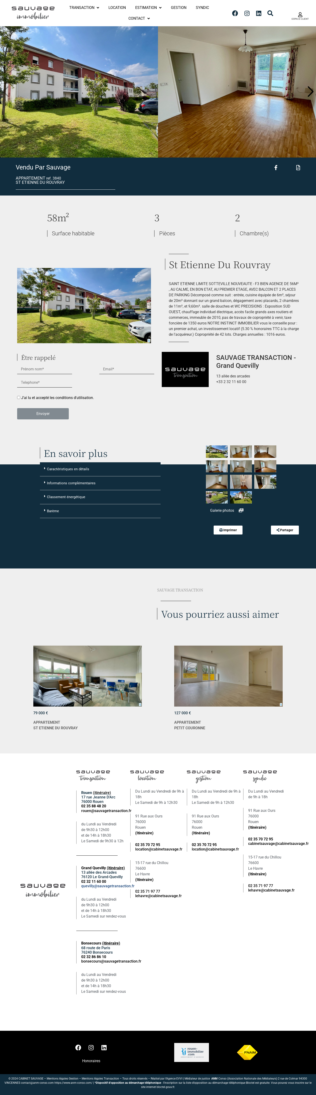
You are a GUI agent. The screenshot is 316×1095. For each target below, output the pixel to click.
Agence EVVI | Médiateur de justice (188, 1078)
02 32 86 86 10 (93, 957)
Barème (51, 510)
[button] (310, 92)
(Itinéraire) (144, 833)
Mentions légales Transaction (100, 1078)
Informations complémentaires (70, 483)
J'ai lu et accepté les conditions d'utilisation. (57, 397)
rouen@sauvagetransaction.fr (106, 811)
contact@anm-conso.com (37, 1082)
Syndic (202, 7)
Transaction (84, 8)
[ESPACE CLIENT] (300, 14)
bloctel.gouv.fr (165, 1087)
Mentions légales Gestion (62, 1078)
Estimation (148, 8)
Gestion (178, 7)
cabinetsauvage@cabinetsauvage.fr (278, 843)
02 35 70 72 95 (260, 839)
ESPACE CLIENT (300, 19)
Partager (286, 530)
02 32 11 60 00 (93, 881)
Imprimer (230, 530)
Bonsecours (100, 943)
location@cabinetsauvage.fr (158, 849)
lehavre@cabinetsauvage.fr (158, 896)
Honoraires (91, 1061)
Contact (139, 18)
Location (117, 7)
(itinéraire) (102, 792)
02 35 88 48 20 (93, 806)
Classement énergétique (64, 496)
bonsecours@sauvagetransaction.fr (111, 961)
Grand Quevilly (103, 868)
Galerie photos (226, 510)
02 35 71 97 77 (147, 891)
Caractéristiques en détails (66, 469)
